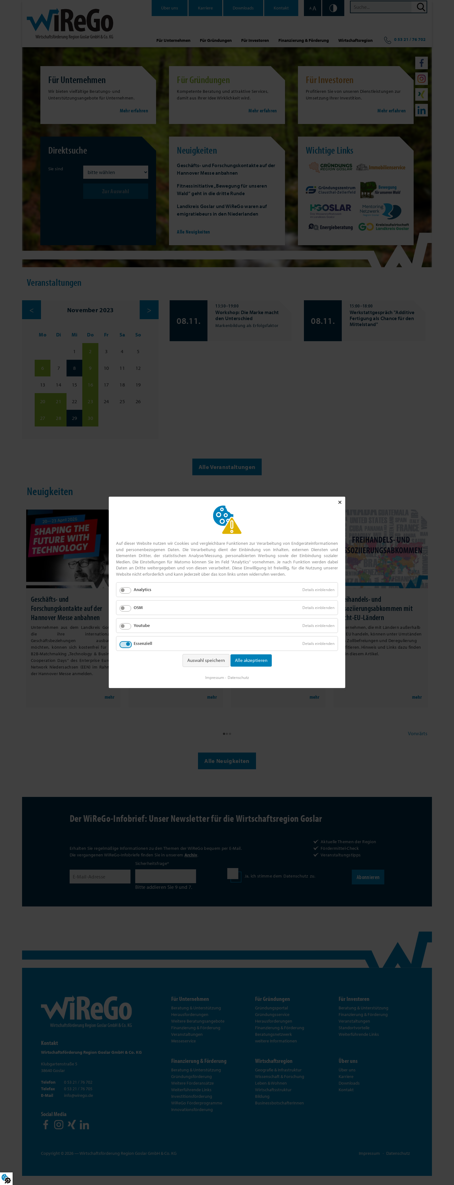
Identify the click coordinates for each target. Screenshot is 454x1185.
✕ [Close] (340, 503)
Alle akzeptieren (251, 661)
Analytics (142, 590)
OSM (138, 608)
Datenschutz (238, 676)
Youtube (142, 626)
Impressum (214, 676)
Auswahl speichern (206, 661)
